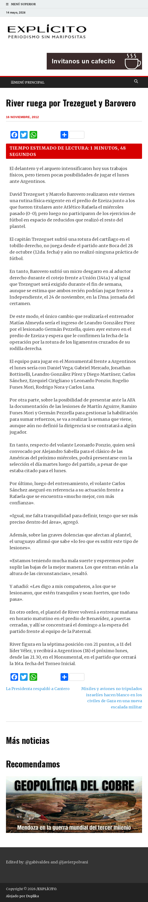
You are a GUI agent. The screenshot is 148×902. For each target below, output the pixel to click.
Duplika (32, 896)
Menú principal (29, 82)
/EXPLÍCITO (46, 889)
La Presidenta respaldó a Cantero (38, 688)
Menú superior (23, 4)
